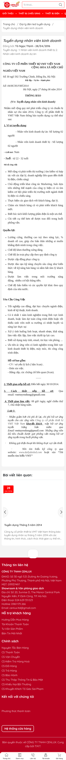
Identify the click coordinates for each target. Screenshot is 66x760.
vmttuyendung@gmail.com (30, 394)
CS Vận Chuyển (11, 656)
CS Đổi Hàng (9, 666)
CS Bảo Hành (9, 675)
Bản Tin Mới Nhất (12, 633)
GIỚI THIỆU (8, 13)
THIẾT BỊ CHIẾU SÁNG (29, 13)
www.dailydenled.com (30, 452)
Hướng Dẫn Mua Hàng (15, 619)
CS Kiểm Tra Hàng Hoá (15, 661)
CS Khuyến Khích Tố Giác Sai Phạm (23, 688)
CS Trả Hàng (9, 670)
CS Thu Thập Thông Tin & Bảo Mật (22, 679)
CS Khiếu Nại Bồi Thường (16, 684)
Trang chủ (9, 24)
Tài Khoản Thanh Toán (15, 624)
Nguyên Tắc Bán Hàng (15, 647)
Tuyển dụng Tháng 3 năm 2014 (23, 525)
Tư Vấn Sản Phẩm (12, 628)
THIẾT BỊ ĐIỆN (52, 13)
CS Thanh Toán (11, 652)
